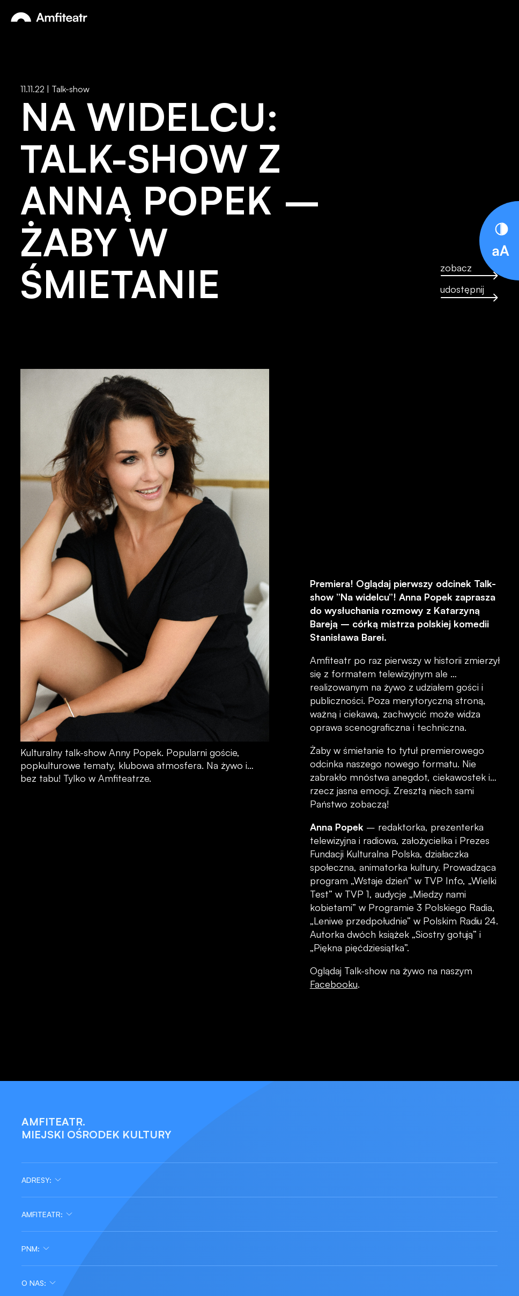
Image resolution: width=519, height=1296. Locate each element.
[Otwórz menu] (500, 17)
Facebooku (334, 984)
